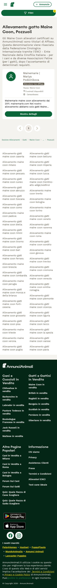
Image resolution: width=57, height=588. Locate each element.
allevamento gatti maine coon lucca (39, 172)
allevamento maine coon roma (40, 234)
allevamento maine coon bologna (40, 200)
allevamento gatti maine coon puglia (12, 348)
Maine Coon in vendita (36, 386)
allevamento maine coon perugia (13, 282)
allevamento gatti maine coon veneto (40, 217)
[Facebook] (10, 535)
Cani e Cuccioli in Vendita (10, 379)
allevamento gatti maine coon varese (40, 340)
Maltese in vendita (12, 436)
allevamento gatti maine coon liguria (40, 314)
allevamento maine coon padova (13, 214)
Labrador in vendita (13, 405)
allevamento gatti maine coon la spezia (41, 331)
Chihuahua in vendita (9, 390)
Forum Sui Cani (10, 481)
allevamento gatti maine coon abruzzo (13, 189)
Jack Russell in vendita (10, 429)
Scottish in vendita (39, 409)
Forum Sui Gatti (11, 486)
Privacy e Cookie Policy (17, 574)
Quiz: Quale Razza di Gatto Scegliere (14, 502)
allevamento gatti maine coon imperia (40, 163)
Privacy (33, 457)
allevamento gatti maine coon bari (12, 248)
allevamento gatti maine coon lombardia (14, 274)
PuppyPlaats (39, 547)
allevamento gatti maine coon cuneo (12, 180)
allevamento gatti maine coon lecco (39, 323)
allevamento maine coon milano (13, 163)
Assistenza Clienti (38, 463)
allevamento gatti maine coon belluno (41, 155)
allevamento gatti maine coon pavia (39, 348)
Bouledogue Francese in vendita (13, 421)
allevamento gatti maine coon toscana (13, 197)
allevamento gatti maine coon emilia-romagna (40, 287)
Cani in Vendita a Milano (11, 457)
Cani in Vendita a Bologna (11, 474)
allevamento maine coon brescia (13, 265)
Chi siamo (34, 452)
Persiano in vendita (39, 415)
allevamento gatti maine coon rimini (12, 231)
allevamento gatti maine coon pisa (12, 323)
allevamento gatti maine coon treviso (40, 260)
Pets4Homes (9, 547)
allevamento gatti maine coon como (12, 206)
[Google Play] (15, 516)
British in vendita (38, 393)
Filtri (40, 12)
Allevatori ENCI (37, 479)
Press (32, 468)
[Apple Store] (14, 525)
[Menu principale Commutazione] (5, 4)
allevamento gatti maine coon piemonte (42, 297)
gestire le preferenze (19, 578)
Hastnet (24, 547)
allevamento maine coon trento (40, 192)
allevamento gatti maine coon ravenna (41, 226)
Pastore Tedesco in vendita (13, 412)
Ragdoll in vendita (39, 398)
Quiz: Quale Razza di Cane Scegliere (14, 493)
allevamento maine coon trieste (13, 331)
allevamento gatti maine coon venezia (41, 277)
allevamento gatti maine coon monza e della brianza (13, 292)
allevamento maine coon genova (40, 251)
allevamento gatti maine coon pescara (13, 172)
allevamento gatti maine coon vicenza (40, 305)
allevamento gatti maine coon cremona (41, 268)
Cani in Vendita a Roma (11, 466)
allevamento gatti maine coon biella (12, 223)
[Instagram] (18, 535)
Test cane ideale (38, 484)
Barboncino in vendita (10, 398)
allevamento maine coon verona (13, 340)
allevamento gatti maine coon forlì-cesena (12, 304)
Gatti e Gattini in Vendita (40, 377)
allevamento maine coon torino (40, 209)
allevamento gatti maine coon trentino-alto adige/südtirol (41, 182)
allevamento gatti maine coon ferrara (12, 257)
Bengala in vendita (39, 404)
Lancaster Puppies (15, 555)
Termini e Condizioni (40, 473)
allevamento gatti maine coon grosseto (14, 314)
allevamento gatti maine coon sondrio (40, 243)
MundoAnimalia (14, 551)
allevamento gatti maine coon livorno (13, 240)
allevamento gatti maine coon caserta (13, 155)
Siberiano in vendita (40, 420)
